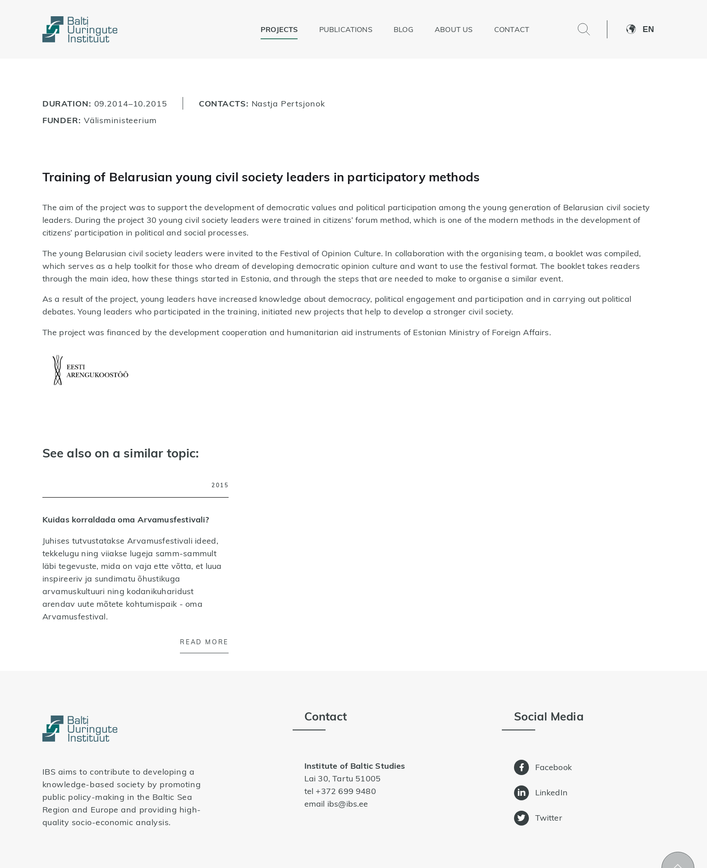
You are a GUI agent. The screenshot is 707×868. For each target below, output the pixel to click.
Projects (279, 29)
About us (454, 29)
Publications (345, 29)
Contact (511, 29)
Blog (403, 29)
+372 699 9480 (346, 791)
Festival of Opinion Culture (330, 253)
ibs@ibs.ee (347, 804)
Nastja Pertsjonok (288, 103)
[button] (654, 29)
